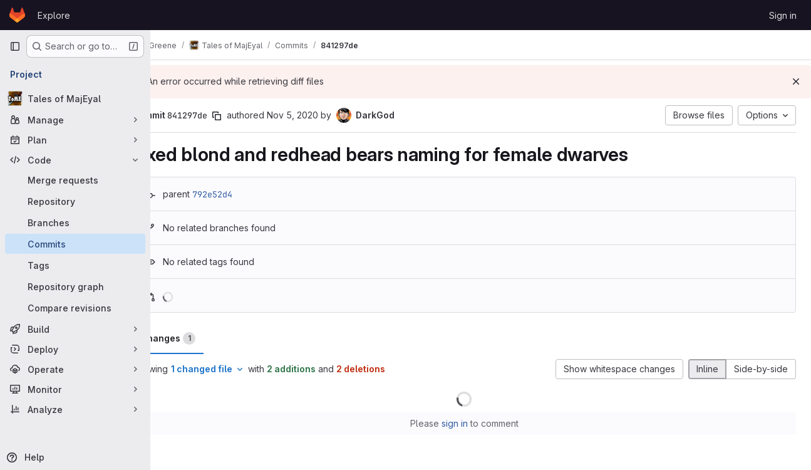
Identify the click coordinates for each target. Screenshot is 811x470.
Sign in (783, 15)
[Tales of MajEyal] (75, 98)
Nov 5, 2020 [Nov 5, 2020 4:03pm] (325, 115)
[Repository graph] (75, 286)
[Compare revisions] (75, 308)
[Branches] (75, 222)
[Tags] (75, 265)
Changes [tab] (201, 338)
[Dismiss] (795, 81)
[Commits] (75, 244)
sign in (471, 423)
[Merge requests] (75, 180)
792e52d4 (245, 194)
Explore (54, 15)
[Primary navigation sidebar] (15, 46)
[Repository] (75, 201)
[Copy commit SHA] (249, 115)
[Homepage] (17, 15)
